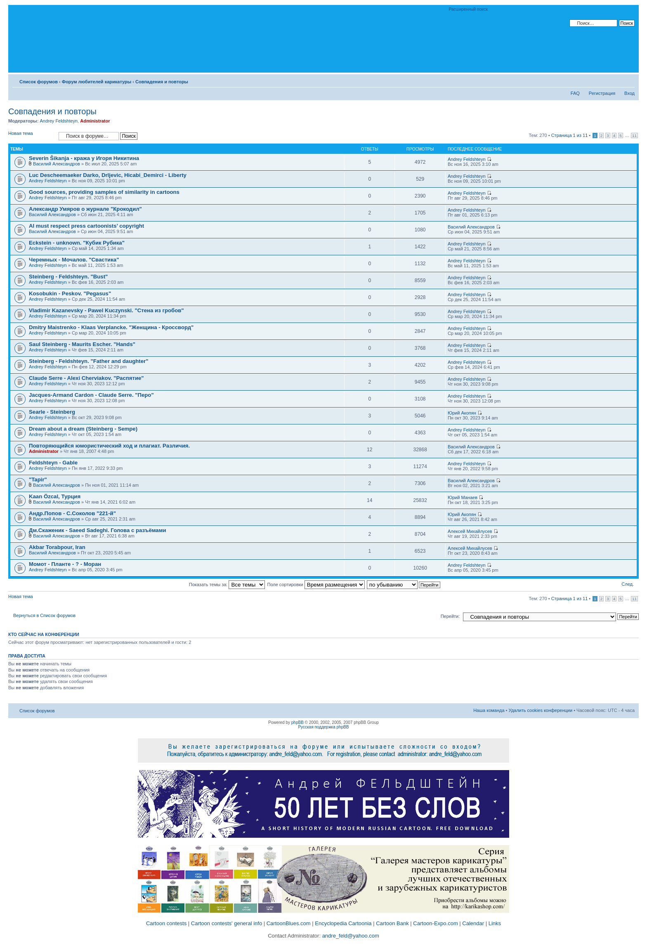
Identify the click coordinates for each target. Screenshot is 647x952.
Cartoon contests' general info (226, 923)
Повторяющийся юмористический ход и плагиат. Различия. (109, 446)
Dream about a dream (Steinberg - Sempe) (83, 429)
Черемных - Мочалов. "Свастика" (74, 260)
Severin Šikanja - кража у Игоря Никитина (84, 158)
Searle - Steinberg (52, 412)
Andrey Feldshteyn (59, 120)
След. (627, 584)
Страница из (569, 135)
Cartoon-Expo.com (435, 923)
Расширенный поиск (468, 9)
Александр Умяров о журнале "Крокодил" (85, 209)
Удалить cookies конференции (541, 710)
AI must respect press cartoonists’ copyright (86, 226)
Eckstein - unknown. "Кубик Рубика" (77, 243)
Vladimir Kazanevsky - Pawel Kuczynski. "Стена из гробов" (106, 310)
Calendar (473, 923)
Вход (629, 93)
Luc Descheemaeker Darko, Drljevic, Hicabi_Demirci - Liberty (108, 175)
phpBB (297, 722)
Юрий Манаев (462, 497)
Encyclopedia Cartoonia (343, 923)
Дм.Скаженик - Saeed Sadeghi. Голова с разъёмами (97, 530)
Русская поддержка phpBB (323, 727)
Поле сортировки (316, 584)
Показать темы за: (227, 584)
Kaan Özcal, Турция (54, 496)
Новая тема (31, 136)
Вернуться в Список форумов (44, 615)
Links (495, 923)
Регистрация (602, 93)
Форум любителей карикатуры (96, 81)
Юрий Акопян (462, 412)
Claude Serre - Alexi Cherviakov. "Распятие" (86, 378)
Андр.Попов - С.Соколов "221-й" (72, 513)
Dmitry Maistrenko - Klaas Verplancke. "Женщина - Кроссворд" (111, 327)
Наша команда (488, 710)
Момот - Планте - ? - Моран (65, 564)
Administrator (95, 120)
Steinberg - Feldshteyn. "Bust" (68, 276)
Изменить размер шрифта (629, 80)
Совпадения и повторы (161, 81)
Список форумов (38, 81)
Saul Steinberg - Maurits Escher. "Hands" (82, 344)
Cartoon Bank (392, 923)
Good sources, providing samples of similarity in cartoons (104, 192)
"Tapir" (38, 479)
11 (634, 135)
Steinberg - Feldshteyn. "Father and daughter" (88, 361)
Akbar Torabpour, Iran (57, 547)
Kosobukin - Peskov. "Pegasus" (70, 293)
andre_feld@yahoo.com (350, 936)
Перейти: (450, 616)
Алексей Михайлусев (470, 531)
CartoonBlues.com (289, 923)
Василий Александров (56, 163)
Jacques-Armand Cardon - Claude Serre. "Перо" (91, 395)
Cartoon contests (166, 923)
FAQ (575, 93)
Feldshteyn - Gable (53, 463)
